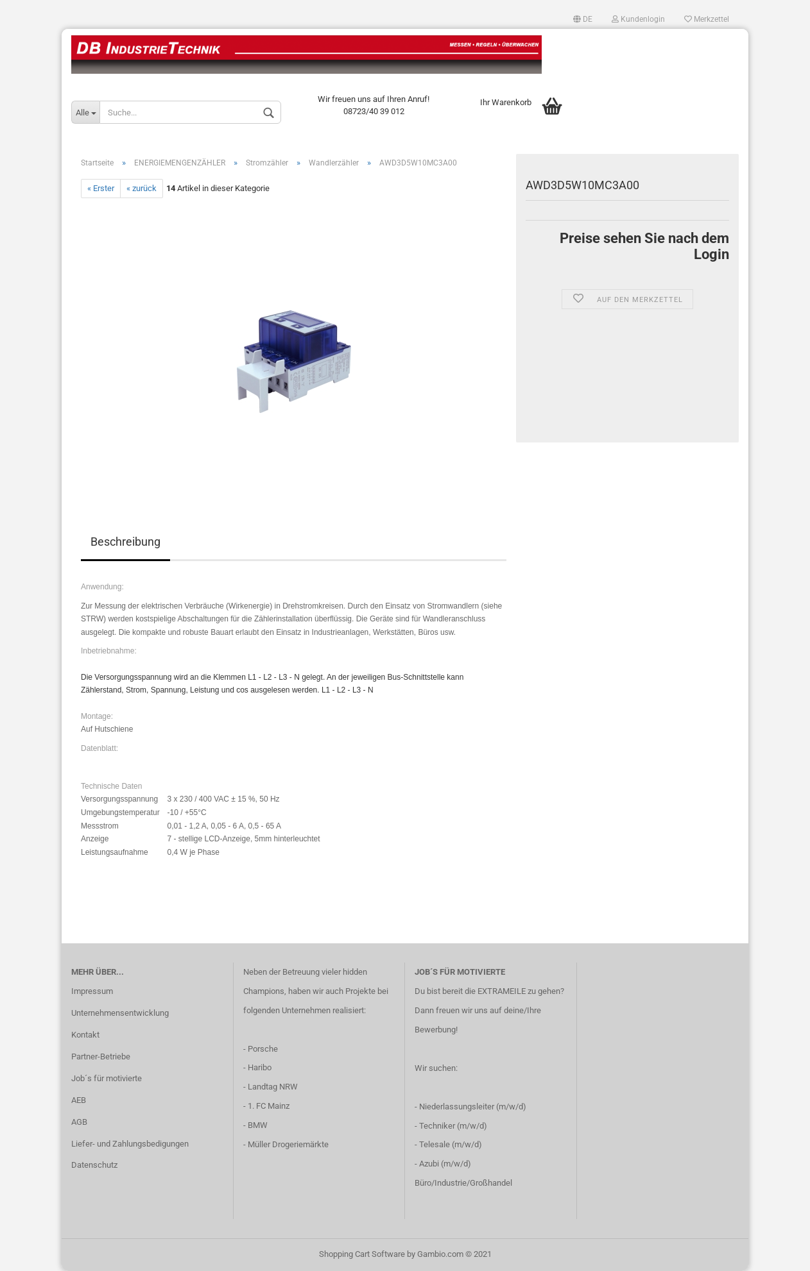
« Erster (100, 188)
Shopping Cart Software (362, 1254)
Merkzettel (706, 19)
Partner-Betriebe (100, 1056)
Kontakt (85, 1035)
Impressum (92, 991)
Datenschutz (94, 1165)
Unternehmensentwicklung (120, 1013)
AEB (78, 1100)
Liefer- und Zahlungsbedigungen (130, 1144)
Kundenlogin (638, 19)
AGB (79, 1122)
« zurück (141, 188)
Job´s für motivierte (106, 1078)
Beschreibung (125, 541)
